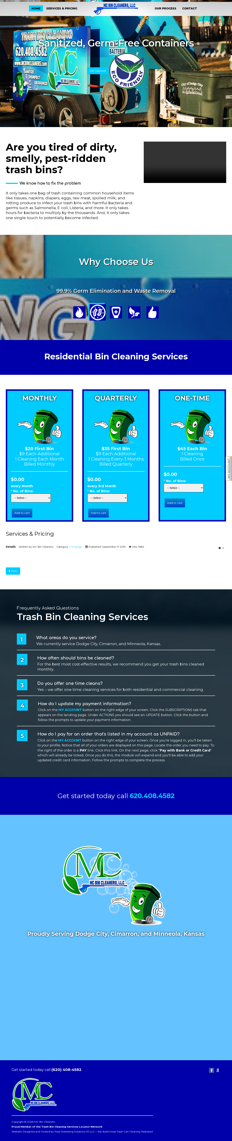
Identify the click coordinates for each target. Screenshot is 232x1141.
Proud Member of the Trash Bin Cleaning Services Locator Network (58, 1126)
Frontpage (75, 546)
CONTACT (189, 8)
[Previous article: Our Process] (13, 571)
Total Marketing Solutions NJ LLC (74, 1131)
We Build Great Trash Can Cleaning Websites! (126, 1131)
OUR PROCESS (165, 8)
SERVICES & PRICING (61, 8)
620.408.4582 (152, 796)
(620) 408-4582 (66, 1069)
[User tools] (221, 548)
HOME (36, 8)
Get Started (98, 70)
